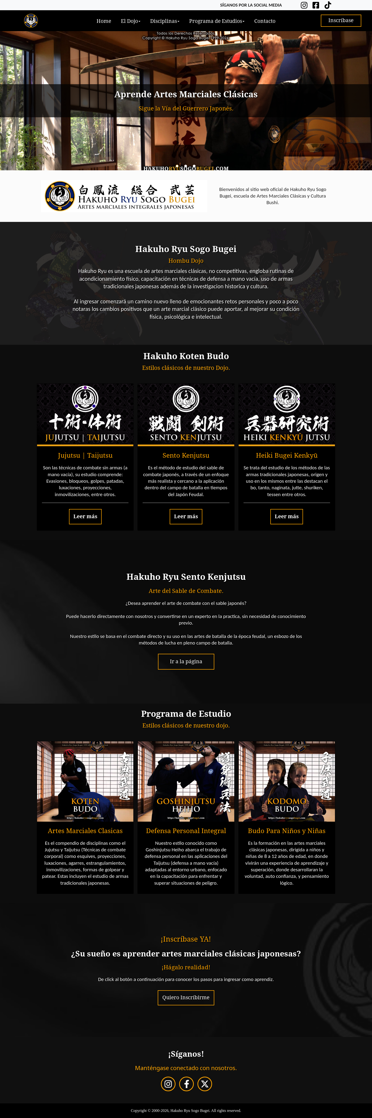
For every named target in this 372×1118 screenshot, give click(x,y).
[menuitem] (104, 21)
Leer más (85, 516)
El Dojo (130, 21)
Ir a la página (186, 661)
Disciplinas (164, 21)
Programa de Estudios (217, 21)
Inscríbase (340, 20)
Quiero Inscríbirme (185, 997)
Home (104, 21)
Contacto (264, 21)
